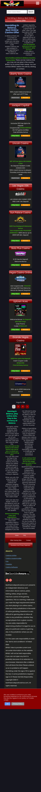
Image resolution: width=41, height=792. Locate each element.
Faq (7, 561)
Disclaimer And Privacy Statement (20, 545)
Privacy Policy (17, 704)
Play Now (15, 136)
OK (7, 704)
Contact (28, 540)
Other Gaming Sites (16, 540)
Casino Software (12, 567)
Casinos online (11, 555)
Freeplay (9, 564)
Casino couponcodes (13, 558)
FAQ (24, 535)
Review (25, 97)
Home (17, 535)
